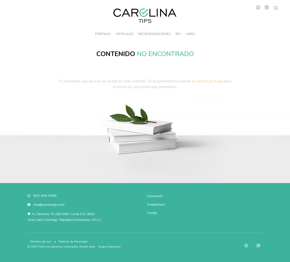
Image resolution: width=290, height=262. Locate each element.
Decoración (155, 196)
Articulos (124, 34)
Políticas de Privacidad (73, 242)
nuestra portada (209, 85)
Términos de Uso (40, 242)
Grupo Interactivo (110, 247)
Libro (190, 34)
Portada (103, 34)
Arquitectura (156, 204)
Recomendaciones (154, 34)
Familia (152, 213)
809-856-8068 (45, 195)
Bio (178, 34)
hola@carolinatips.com (49, 205)
